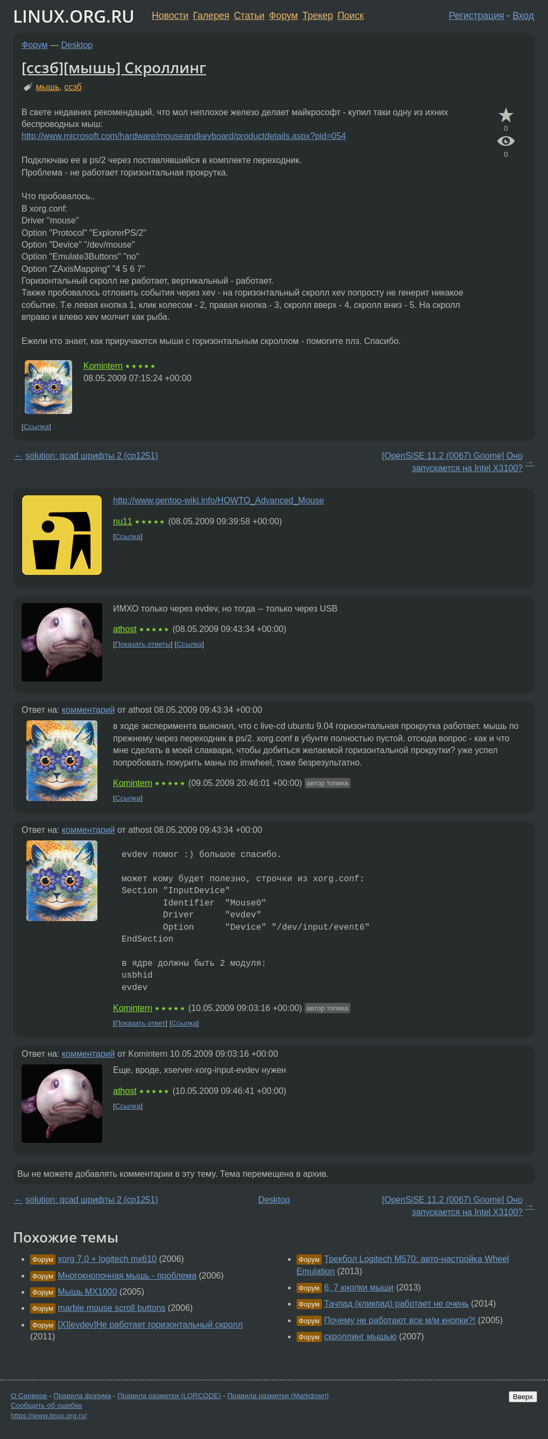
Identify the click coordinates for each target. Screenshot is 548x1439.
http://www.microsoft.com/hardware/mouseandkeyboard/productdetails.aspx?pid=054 (184, 136)
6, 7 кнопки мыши (359, 1287)
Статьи (249, 15)
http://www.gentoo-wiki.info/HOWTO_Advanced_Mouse (218, 500)
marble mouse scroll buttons (111, 1307)
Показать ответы (143, 644)
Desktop (77, 45)
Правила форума (82, 1396)
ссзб (72, 87)
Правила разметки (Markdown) (277, 1396)
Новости (170, 15)
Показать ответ (140, 1023)
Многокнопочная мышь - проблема (127, 1275)
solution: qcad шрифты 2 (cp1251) (91, 455)
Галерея (211, 15)
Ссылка (36, 427)
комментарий (88, 709)
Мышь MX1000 (87, 1291)
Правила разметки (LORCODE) (169, 1396)
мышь (48, 87)
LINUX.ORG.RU (74, 15)
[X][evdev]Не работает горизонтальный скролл (150, 1324)
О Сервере (29, 1396)
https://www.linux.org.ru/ (49, 1416)
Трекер (318, 15)
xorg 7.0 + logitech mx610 (107, 1258)
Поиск (351, 15)
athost (125, 629)
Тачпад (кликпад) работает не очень (396, 1303)
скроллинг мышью (360, 1336)
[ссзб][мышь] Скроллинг (114, 67)
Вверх (523, 1397)
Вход (523, 15)
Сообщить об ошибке (46, 1405)
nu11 (122, 521)
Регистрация (476, 15)
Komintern (103, 365)
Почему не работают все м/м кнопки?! (399, 1320)
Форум (283, 15)
